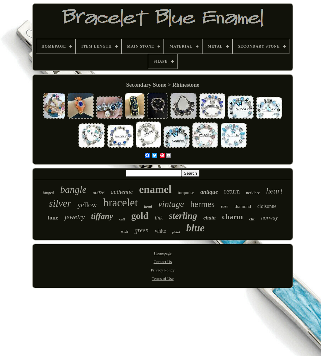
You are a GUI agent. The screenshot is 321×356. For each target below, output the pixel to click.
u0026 (99, 192)
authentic (122, 191)
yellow (87, 205)
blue (195, 228)
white (160, 231)
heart (274, 191)
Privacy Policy (162, 270)
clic (252, 219)
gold (139, 215)
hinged (48, 192)
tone (53, 217)
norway (269, 217)
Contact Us (162, 261)
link (159, 218)
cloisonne (266, 206)
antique (209, 192)
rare (224, 206)
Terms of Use (163, 278)
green (141, 230)
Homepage (162, 253)
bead (148, 206)
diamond (243, 206)
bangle (73, 189)
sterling (183, 216)
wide (124, 231)
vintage (171, 204)
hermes (202, 204)
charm (232, 217)
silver (60, 203)
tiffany (102, 216)
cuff (122, 219)
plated (176, 232)
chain (209, 218)
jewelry (74, 217)
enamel (155, 189)
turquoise (186, 192)
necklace (253, 193)
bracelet (120, 203)
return (232, 191)
